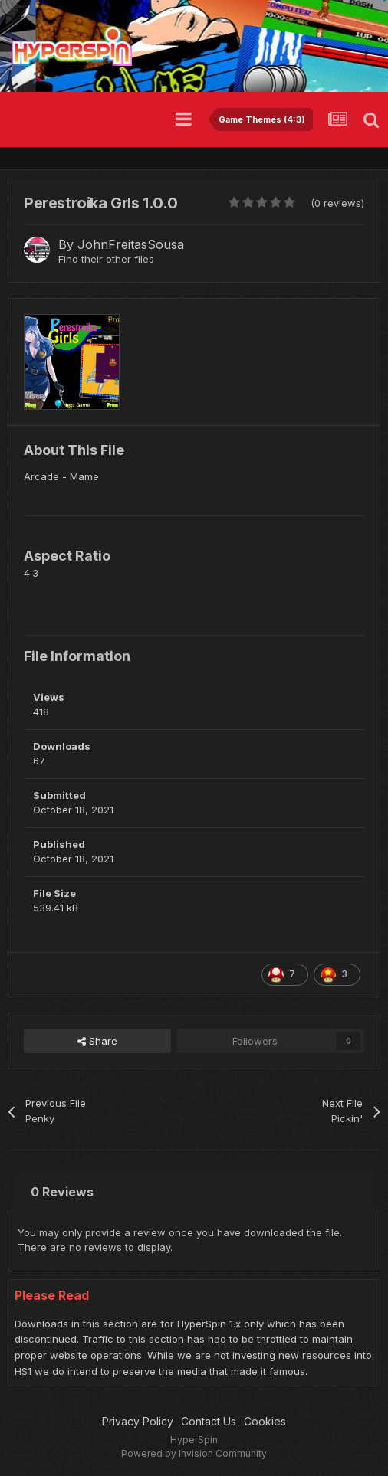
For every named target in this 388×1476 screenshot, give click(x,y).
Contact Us (208, 1421)
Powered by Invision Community (194, 1453)
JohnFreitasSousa (130, 244)
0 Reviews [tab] (62, 1191)
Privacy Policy (137, 1421)
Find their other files (106, 259)
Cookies (265, 1421)
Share (97, 1040)
